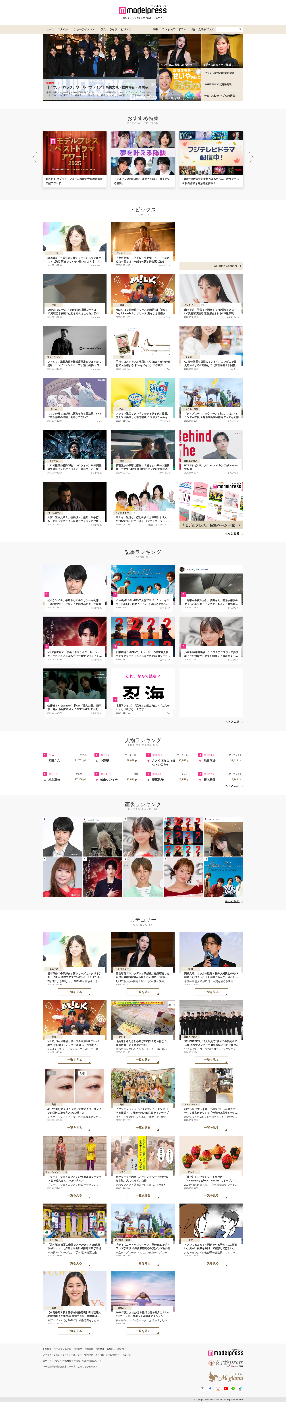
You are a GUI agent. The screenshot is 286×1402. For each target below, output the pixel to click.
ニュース (49, 29)
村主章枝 (54, 779)
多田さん (54, 760)
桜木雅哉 (209, 779)
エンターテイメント (83, 29)
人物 (192, 29)
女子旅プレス (206, 29)
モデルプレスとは (62, 1349)
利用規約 (78, 1349)
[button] (251, 157)
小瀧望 (104, 760)
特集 (155, 29)
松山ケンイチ (109, 779)
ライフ (113, 29)
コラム (102, 29)
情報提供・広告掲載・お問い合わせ (101, 1355)
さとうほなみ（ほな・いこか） (163, 762)
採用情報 (100, 1349)
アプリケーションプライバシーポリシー (62, 1355)
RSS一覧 (126, 1355)
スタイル (63, 29)
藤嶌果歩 (158, 779)
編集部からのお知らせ (118, 1349)
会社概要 (47, 1349)
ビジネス (126, 29)
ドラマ (182, 29)
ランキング (168, 29)
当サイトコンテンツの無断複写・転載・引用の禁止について (72, 1360)
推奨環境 (89, 1349)
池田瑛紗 (209, 760)
